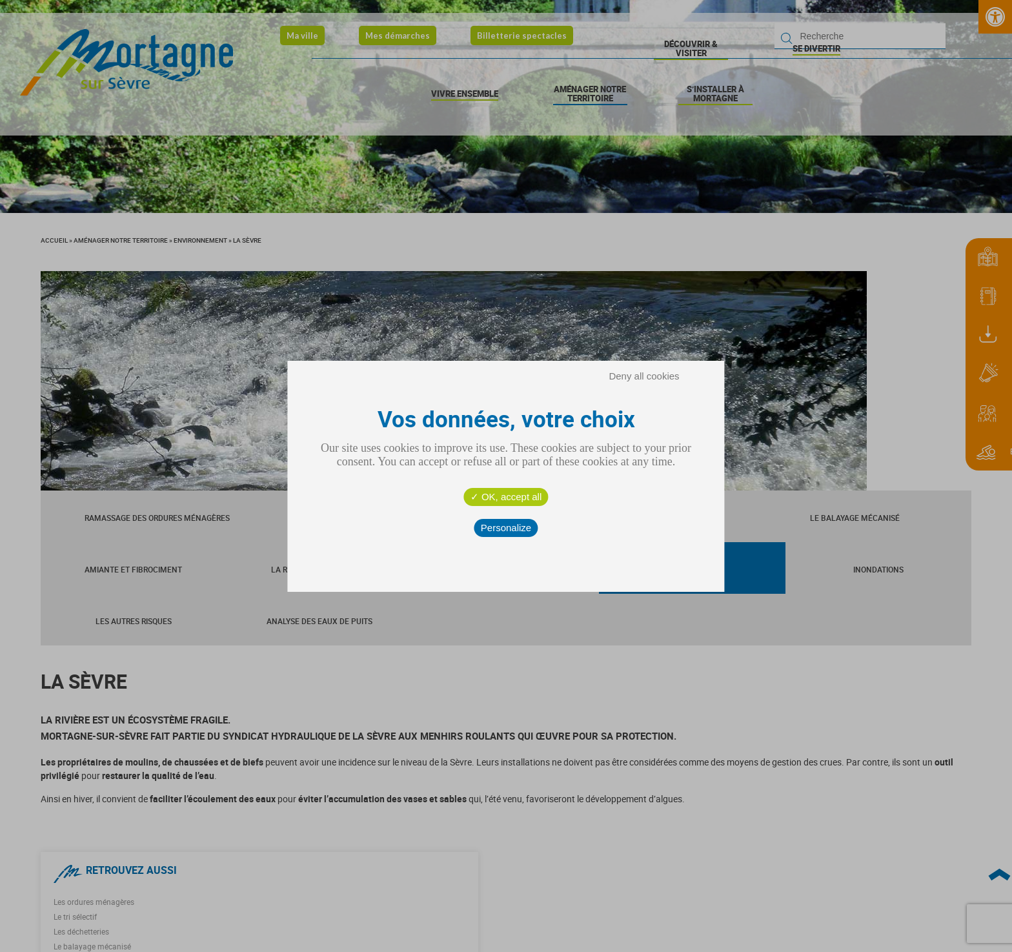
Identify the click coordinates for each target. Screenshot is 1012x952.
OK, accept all (506, 496)
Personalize (506, 527)
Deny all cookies (644, 375)
